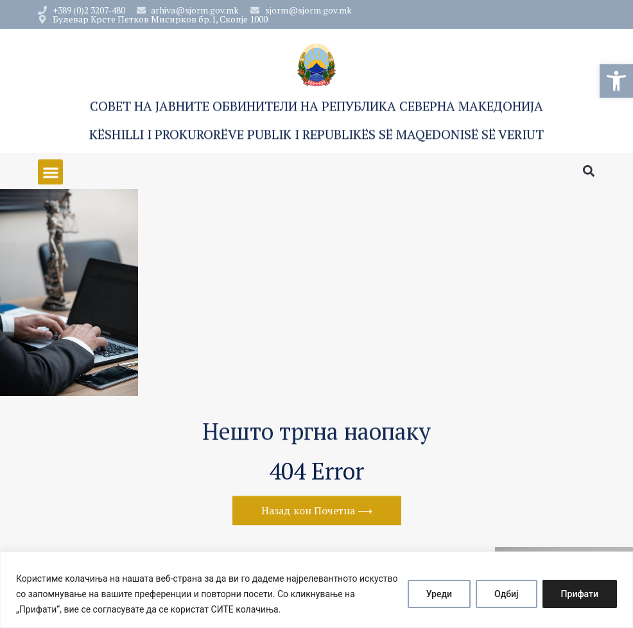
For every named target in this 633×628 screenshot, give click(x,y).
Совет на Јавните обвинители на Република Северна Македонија (316, 107)
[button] (616, 81)
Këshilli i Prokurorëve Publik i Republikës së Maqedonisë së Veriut (316, 136)
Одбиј (506, 594)
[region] (316, 590)
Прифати (579, 594)
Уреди (439, 594)
